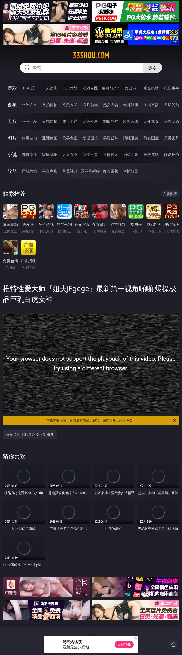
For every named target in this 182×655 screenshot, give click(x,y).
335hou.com (91, 55)
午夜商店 (49, 171)
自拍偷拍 (49, 104)
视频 (12, 104)
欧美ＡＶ (69, 104)
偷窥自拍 (29, 137)
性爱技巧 (171, 154)
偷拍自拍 (49, 121)
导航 (12, 171)
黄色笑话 (151, 154)
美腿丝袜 (110, 137)
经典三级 (130, 121)
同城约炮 (29, 171)
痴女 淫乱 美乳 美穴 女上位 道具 (30, 434)
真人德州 (49, 88)
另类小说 (130, 154)
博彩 (12, 88)
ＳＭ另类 (171, 104)
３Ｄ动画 (90, 104)
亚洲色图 (49, 137)
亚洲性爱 (29, 121)
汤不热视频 (90, 171)
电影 (12, 121)
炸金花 (130, 88)
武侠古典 (90, 154)
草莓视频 (69, 171)
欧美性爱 (90, 121)
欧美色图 (69, 137)
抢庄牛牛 (171, 88)
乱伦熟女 (151, 121)
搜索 (152, 67)
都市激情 (29, 154)
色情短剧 (130, 171)
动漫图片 (90, 137)
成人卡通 (69, 121)
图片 (12, 138)
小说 (12, 154)
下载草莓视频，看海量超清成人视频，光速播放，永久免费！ (111, 420)
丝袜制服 (130, 104)
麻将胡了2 (110, 88)
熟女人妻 (110, 104)
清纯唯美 (130, 137)
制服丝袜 (110, 121)
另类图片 (171, 137)
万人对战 (69, 88)
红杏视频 (110, 171)
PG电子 (29, 88)
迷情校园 (110, 154)
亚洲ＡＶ (29, 104)
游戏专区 (90, 88)
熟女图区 (151, 137)
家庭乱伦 (49, 154)
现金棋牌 (151, 88)
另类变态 (171, 121)
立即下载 (124, 644)
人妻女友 (69, 154)
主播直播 (151, 104)
